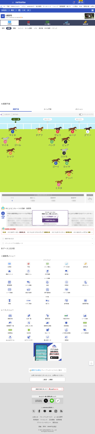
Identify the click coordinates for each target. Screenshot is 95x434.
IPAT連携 (47, 28)
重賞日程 (47, 316)
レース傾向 (85, 316)
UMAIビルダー (30, 6)
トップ (3, 6)
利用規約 (36, 419)
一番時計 (66, 338)
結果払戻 (85, 23)
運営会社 (55, 422)
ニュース (9, 6)
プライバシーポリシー (44, 422)
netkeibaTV (46, 6)
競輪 (80, 2)
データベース (62, 6)
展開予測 (16, 109)
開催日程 (10, 316)
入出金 (85, 323)
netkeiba (20, 2)
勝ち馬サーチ (47, 338)
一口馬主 (90, 6)
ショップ (71, 6)
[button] (91, 232)
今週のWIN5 (66, 316)
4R (24, 10)
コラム (39, 6)
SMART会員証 (51, 426)
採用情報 (59, 419)
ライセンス (43, 419)
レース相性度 (85, 331)
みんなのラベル (10, 338)
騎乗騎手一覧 (10, 323)
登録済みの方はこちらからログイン (50, 223)
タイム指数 (28, 28)
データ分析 (66, 23)
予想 (23, 6)
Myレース (47, 331)
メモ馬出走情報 (66, 331)
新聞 (8, 28)
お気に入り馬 (28, 323)
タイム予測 (47, 109)
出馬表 (9, 23)
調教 (14, 28)
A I (19, 6)
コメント (20, 28)
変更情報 (66, 323)
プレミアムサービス (46, 417)
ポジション (79, 109)
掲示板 (41, 28)
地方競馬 (54, 6)
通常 (3, 28)
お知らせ (35, 417)
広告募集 (52, 419)
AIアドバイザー (29, 338)
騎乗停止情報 (47, 323)
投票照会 (10, 331)
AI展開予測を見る (50, 220)
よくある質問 (58, 417)
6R (28, 10)
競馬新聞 (78, 6)
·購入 (48, 23)
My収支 (29, 331)
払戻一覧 (28, 316)
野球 (44, 426)
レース (15, 6)
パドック (54, 28)
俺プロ (84, 6)
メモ (35, 28)
